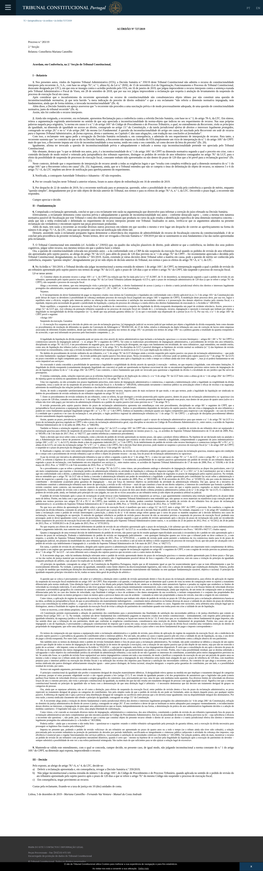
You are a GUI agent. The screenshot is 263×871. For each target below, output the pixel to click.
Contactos (52, 847)
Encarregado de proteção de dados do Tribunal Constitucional (60, 856)
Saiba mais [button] (143, 868)
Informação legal (72, 847)
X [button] (251, 866)
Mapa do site (35, 847)
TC (24, 21)
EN (258, 8)
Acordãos (47, 21)
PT (248, 8)
